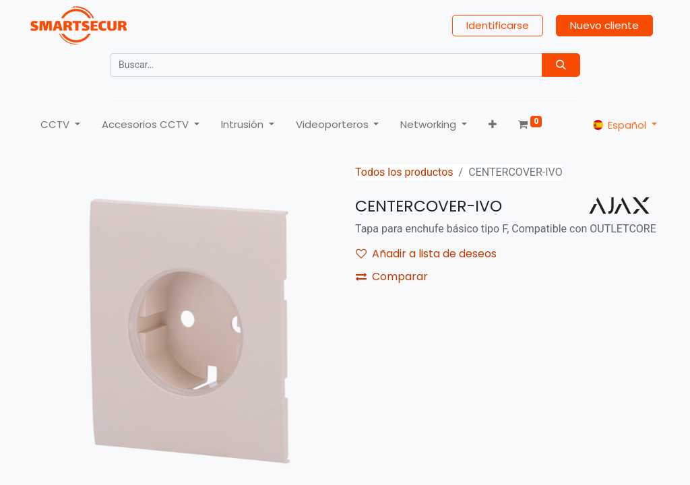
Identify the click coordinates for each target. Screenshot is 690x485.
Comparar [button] (392, 281)
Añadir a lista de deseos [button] (426, 258)
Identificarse (498, 27)
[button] (492, 127)
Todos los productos (404, 176)
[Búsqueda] (561, 67)
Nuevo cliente (605, 27)
